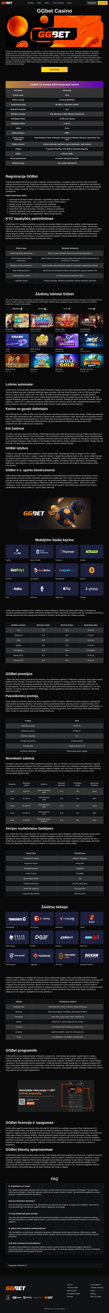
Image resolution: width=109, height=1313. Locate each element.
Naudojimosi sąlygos (73, 1293)
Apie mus (70, 1284)
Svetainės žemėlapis (96, 1287)
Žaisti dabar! (54, 69)
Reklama (93, 1293)
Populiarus (17, 309)
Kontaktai (70, 1296)
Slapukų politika (72, 1290)
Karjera (92, 1290)
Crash (66, 309)
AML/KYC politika (95, 1296)
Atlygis (39, 3)
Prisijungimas (92, 3)
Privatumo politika (72, 1287)
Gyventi (42, 309)
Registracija (102, 3)
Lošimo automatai (58, 3)
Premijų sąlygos (95, 1284)
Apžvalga (30, 3)
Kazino (69, 3)
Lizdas (91, 309)
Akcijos (47, 3)
